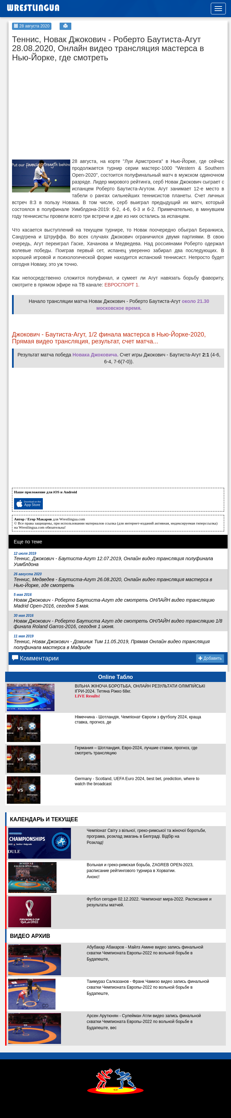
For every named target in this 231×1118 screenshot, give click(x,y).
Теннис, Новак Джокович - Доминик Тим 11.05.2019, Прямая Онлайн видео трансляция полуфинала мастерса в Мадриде (112, 642)
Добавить (210, 658)
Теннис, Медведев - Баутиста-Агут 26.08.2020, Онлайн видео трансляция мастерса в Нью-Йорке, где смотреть (113, 580)
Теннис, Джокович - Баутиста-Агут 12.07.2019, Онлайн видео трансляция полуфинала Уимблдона (113, 559)
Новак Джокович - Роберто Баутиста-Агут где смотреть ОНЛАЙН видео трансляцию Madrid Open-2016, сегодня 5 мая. (114, 601)
